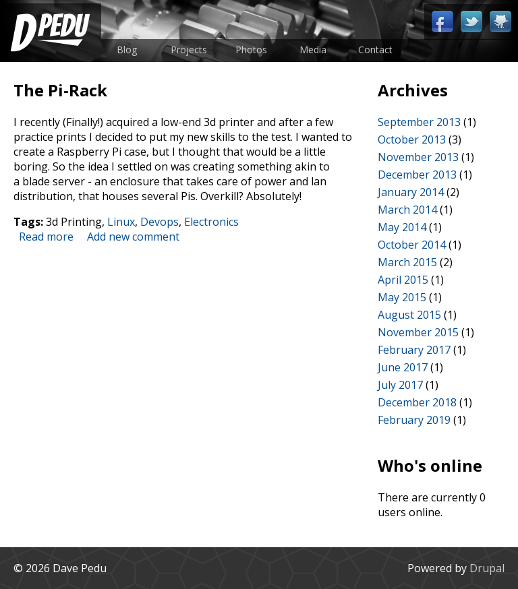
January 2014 (411, 192)
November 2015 (418, 332)
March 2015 (407, 262)
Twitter (471, 22)
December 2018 (417, 402)
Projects (189, 49)
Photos (251, 49)
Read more (46, 236)
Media (312, 49)
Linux (121, 221)
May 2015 (402, 297)
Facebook (442, 22)
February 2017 (414, 349)
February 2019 (414, 419)
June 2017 (403, 367)
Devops (159, 221)
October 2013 (412, 139)
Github (500, 22)
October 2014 (412, 244)
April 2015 (403, 279)
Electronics (211, 221)
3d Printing (74, 221)
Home (50, 32)
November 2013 (418, 157)
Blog (127, 49)
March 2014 (407, 209)
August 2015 (409, 314)
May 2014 (402, 227)
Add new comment (133, 236)
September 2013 (419, 122)
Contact (375, 49)
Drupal (487, 568)
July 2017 (400, 384)
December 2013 (417, 174)
